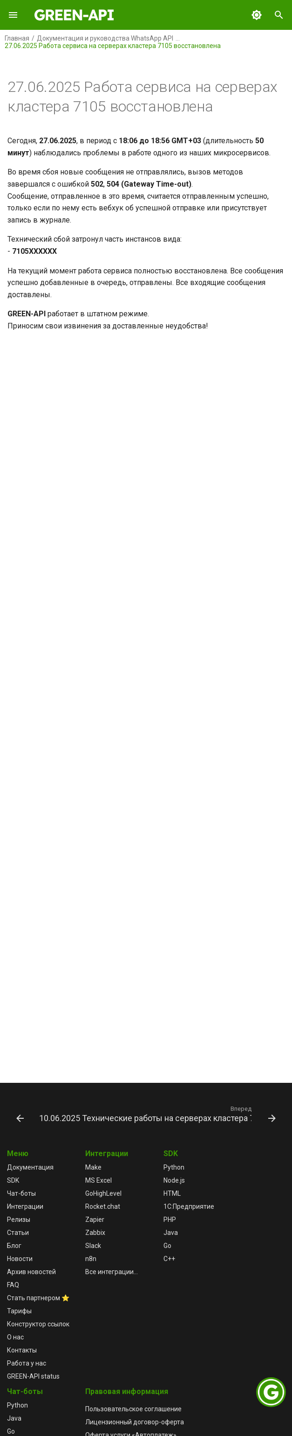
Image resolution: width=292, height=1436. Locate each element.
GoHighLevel (103, 1193)
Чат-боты (21, 1193)
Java (170, 1232)
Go (167, 1245)
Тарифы (19, 1311)
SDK (13, 1180)
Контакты (22, 1350)
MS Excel (98, 1180)
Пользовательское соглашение (133, 1409)
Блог (14, 1245)
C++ (169, 1258)
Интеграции (25, 1206)
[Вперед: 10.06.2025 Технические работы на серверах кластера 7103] (156, 1113)
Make (93, 1167)
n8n (90, 1258)
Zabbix (95, 1232)
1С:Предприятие (188, 1206)
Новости (20, 1258)
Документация (30, 1167)
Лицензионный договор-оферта (134, 1422)
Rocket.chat (102, 1206)
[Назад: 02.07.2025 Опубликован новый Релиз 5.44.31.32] (19, 1113)
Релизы (18, 1219)
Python (173, 1167)
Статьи (18, 1232)
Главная (17, 38)
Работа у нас (26, 1363)
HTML (172, 1193)
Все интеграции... (111, 1272)
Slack (93, 1245)
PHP (169, 1219)
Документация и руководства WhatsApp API (105, 38)
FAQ (13, 1285)
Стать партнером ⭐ (38, 1298)
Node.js (174, 1180)
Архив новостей (31, 1272)
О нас (15, 1337)
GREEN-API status (33, 1376)
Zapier (94, 1219)
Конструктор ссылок (38, 1324)
